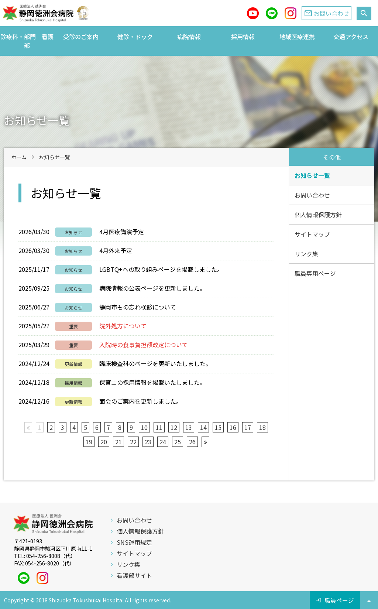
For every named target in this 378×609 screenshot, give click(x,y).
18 (262, 427)
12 (174, 427)
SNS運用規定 (134, 542)
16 (233, 427)
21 (118, 441)
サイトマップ (312, 234)
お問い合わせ (312, 195)
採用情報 (243, 36)
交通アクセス (350, 36)
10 (144, 427)
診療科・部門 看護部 (27, 41)
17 (247, 427)
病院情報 (189, 36)
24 (162, 441)
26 (192, 441)
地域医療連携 (297, 36)
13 (188, 427)
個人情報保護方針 (318, 214)
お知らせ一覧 (312, 175)
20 (103, 441)
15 (218, 427)
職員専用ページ (315, 273)
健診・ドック (135, 36)
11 (159, 427)
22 (133, 441)
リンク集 (306, 253)
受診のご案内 (81, 36)
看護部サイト (134, 575)
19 (89, 441)
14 (203, 427)
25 (177, 441)
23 (148, 441)
